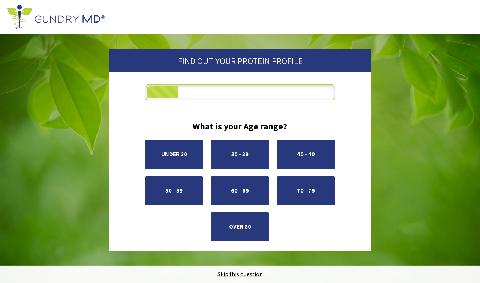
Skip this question (240, 274)
